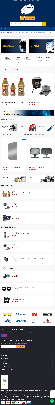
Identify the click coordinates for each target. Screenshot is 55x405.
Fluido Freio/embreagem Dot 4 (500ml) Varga (12, 102)
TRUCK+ (49, 32)
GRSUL (13, 297)
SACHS (13, 215)
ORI (12, 256)
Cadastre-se (16, 0)
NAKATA (27, 32)
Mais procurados (33, 69)
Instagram (5, 335)
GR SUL (13, 285)
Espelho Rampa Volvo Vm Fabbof (36, 167)
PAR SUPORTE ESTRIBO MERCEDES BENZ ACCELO (23, 287)
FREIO (36, 134)
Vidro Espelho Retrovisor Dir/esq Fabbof (11, 167)
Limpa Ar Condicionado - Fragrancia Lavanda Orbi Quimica (25, 234)
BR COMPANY (21, 32)
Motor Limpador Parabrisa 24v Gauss (20, 275)
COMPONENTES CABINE (27, 134)
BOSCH (44, 32)
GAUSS (13, 273)
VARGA (3, 101)
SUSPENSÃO (42, 134)
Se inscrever (20, 346)
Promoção (41, 69)
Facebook (2, 335)
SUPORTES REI (34, 32)
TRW (11, 32)
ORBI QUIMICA (15, 232)
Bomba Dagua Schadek (34, 102)
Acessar (22, 0)
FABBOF (4, 166)
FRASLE (40, 32)
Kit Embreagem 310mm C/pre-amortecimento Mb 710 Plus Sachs (27, 217)
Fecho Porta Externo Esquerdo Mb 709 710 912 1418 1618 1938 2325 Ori (28, 258)
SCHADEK (31, 101)
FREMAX (15, 32)
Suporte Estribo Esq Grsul (18, 299)
